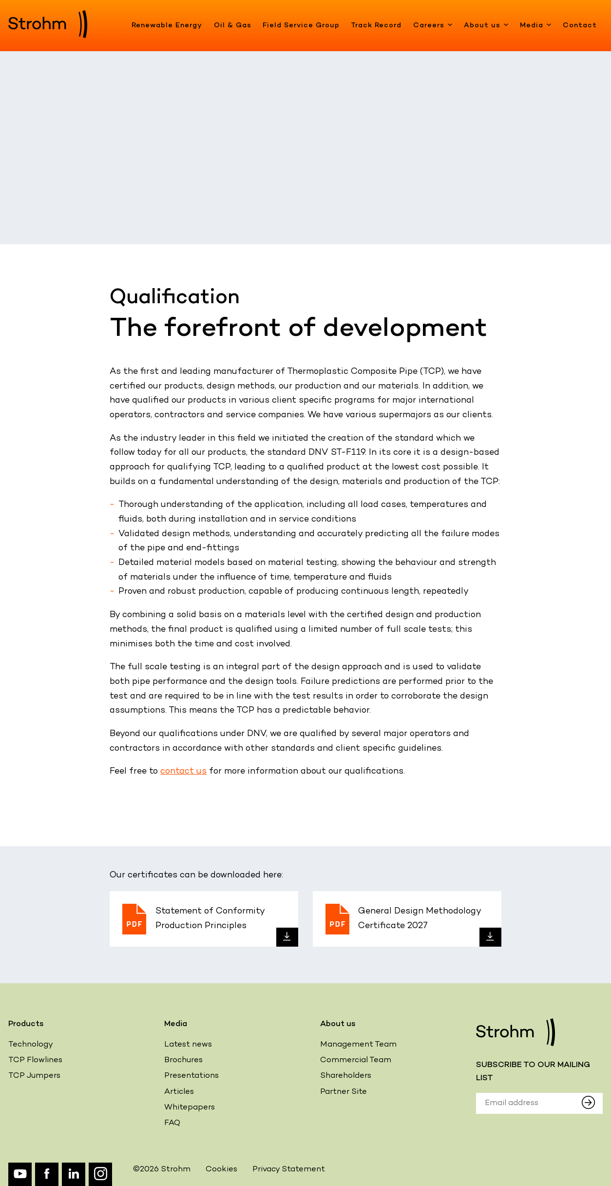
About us (486, 25)
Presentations (191, 1076)
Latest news (188, 1045)
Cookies (221, 1170)
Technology (30, 1045)
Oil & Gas (232, 25)
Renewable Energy (167, 25)
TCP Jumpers (34, 1076)
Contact (580, 25)
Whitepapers (189, 1108)
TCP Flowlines (35, 1060)
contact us (183, 771)
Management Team (358, 1045)
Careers (433, 25)
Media (536, 25)
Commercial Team (355, 1060)
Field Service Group (301, 25)
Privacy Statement (288, 1170)
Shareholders (345, 1076)
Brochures (183, 1060)
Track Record (376, 25)
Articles (179, 1092)
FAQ (172, 1123)
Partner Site (343, 1092)
